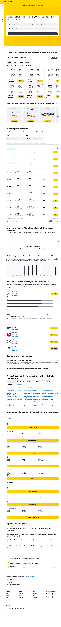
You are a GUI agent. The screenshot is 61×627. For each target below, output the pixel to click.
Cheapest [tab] (9, 62)
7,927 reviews (15, 329)
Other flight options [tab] (51, 367)
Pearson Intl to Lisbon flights (47, 382)
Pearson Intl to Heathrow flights (30, 376)
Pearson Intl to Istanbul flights (12, 387)
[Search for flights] (2, 5)
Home (7, 46)
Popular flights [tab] (10, 370)
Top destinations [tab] (19, 370)
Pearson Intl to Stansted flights (30, 387)
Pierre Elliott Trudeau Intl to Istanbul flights (32, 388)
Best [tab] (15, 62)
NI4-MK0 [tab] (30, 238)
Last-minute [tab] (20, 62)
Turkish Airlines (15, 318)
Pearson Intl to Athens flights (47, 385)
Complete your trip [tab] (21, 367)
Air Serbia (14, 332)
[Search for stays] (2, 8)
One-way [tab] (27, 62)
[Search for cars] (2, 11)
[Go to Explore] (2, 16)
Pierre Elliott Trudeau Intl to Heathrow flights (14, 392)
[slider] (59, 138)
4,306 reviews (15, 322)
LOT (13, 311)
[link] (14, 121)
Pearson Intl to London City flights (48, 387)
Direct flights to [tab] (30, 367)
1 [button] (50, 207)
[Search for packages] (2, 13)
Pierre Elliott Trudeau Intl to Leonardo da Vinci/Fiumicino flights (32, 383)
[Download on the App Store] (49, 584)
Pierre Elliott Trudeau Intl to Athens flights (32, 385)
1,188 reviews (15, 315)
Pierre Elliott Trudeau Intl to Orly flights (14, 385)
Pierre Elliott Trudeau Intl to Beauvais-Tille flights (50, 389)
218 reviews (14, 336)
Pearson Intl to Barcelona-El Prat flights (31, 391)
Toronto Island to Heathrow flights (48, 391)
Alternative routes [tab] (11, 367)
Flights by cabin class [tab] (40, 367)
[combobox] (23, 21)
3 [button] (55, 207)
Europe (11, 46)
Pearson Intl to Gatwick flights (47, 376)
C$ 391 (15, 19)
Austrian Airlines (15, 277)
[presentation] (19, 19)
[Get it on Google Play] (49, 581)
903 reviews (14, 281)
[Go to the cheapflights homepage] (9, 2)
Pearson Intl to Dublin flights (12, 382)
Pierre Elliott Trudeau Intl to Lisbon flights (50, 379)
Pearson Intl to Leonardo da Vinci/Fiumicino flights (12, 380)
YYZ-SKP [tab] (32, 223)
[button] (2, 2)
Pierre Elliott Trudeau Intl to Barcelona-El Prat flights (15, 389)
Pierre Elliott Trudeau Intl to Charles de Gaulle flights (14, 377)
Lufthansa (14, 325)
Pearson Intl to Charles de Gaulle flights (32, 379)
